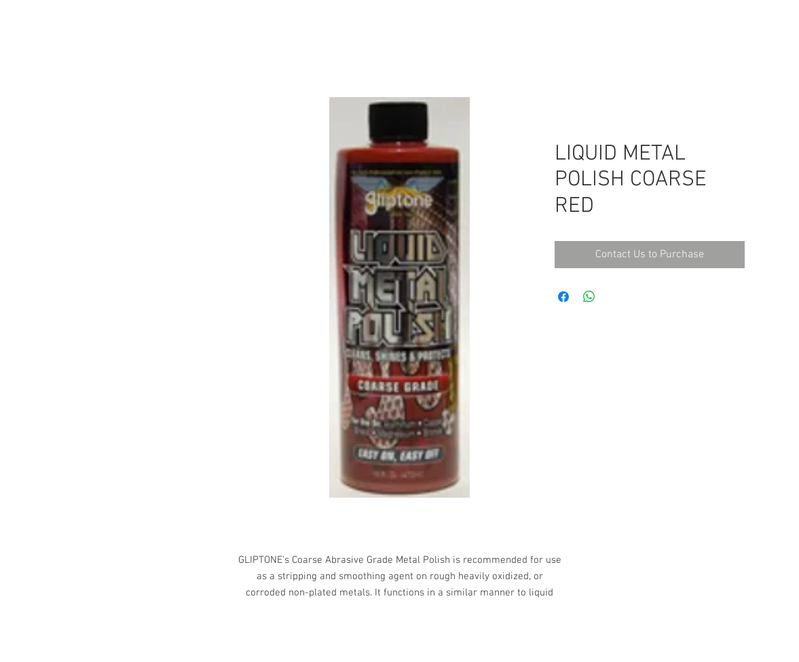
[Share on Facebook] (563, 297)
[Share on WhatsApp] (589, 297)
